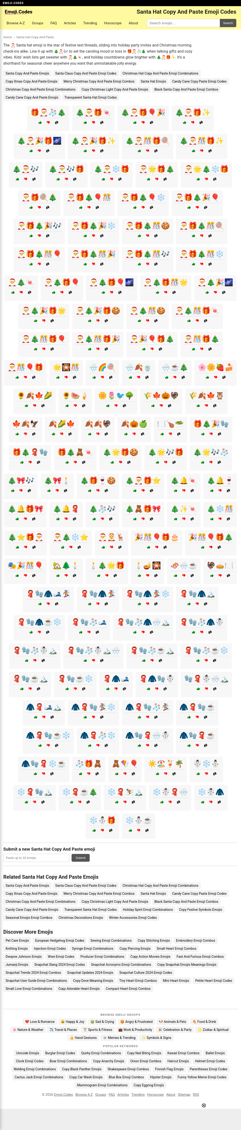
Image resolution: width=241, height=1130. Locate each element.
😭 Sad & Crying (102, 1022)
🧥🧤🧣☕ (197, 735)
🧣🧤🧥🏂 (98, 594)
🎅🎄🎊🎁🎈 (43, 339)
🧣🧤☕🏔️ (30, 679)
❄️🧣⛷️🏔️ (125, 792)
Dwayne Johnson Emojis (24, 956)
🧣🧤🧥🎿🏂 (48, 594)
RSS (196, 1095)
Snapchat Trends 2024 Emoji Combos (33, 973)
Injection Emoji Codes (50, 948)
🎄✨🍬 (183, 509)
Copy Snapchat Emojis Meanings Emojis (186, 964)
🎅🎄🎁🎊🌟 (165, 282)
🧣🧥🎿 (116, 679)
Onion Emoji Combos (145, 1061)
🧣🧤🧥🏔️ (197, 594)
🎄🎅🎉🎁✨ (93, 141)
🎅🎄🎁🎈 (62, 282)
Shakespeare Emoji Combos (128, 1069)
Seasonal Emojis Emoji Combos (29, 918)
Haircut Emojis (178, 1061)
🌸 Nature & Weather (27, 1030)
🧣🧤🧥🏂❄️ (147, 594)
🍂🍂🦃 (97, 424)
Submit (80, 858)
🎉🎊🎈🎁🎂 (156, 537)
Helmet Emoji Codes (210, 1061)
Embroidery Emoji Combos (195, 940)
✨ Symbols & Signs (156, 1038)
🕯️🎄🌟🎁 (107, 565)
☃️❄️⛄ (206, 764)
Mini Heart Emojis (176, 981)
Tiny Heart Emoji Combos (138, 981)
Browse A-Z (16, 23)
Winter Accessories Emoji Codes (133, 918)
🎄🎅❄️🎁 (111, 169)
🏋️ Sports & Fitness (97, 1030)
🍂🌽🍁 (61, 424)
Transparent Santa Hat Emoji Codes (90, 97)
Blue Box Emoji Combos (126, 1077)
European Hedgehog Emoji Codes (59, 940)
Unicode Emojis (27, 1053)
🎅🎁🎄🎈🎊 (89, 197)
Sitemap (184, 1095)
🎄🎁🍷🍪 (98, 480)
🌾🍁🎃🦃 (161, 395)
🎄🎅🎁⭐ (143, 480)
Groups (37, 23)
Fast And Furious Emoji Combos (200, 956)
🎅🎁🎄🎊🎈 (39, 254)
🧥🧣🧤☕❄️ (48, 735)
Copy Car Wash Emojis (86, 1077)
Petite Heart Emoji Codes (213, 981)
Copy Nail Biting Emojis (144, 1053)
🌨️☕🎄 (174, 367)
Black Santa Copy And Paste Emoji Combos (186, 89)
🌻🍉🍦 (75, 395)
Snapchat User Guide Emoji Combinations (36, 981)
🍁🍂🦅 (25, 424)
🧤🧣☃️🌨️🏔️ (206, 679)
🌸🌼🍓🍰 (215, 367)
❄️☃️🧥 (210, 792)
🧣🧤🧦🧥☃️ (201, 622)
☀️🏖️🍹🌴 (166, 764)
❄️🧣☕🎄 (80, 792)
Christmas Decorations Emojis (80, 918)
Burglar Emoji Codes (60, 1053)
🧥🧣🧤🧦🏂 (147, 707)
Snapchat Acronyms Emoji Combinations (121, 964)
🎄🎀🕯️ (57, 480)
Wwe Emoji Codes (61, 956)
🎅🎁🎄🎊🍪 (147, 226)
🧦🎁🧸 (88, 764)
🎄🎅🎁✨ (193, 112)
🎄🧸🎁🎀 (143, 509)
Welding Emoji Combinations (35, 1069)
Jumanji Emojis (17, 964)
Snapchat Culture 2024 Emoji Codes (145, 973)
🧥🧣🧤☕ (197, 707)
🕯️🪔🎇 (147, 565)
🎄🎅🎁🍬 (93, 112)
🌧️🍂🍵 (138, 367)
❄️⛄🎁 (102, 820)
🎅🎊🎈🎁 (25, 367)
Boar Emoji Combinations (68, 1061)
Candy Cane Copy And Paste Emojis (32, 97)
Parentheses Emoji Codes (208, 1069)
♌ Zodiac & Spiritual (213, 1030)
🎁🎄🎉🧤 (211, 424)
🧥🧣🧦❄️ (98, 735)
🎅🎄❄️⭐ (71, 537)
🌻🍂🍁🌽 (34, 395)
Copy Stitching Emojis (154, 940)
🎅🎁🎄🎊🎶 (147, 254)
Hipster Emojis (160, 1077)
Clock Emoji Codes (30, 1061)
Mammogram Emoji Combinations (102, 1085)
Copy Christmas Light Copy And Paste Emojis (115, 89)
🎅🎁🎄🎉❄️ (93, 226)
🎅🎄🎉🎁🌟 (43, 311)
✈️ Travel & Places (63, 1030)
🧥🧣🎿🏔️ (44, 707)
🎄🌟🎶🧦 (211, 452)
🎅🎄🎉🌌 (215, 282)
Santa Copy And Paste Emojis (27, 73)
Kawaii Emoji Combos (183, 1053)
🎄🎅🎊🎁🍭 (147, 141)
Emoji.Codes (63, 1095)
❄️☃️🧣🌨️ (170, 792)
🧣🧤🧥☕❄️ (39, 622)
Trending (90, 23)
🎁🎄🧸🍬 (75, 452)
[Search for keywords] (183, 23)
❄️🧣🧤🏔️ (34, 792)
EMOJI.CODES (13, 3)
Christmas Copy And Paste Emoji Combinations (41, 89)
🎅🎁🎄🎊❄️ (201, 254)
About (133, 23)
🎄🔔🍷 (220, 480)
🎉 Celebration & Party (175, 1030)
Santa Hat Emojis (153, 81)
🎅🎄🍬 (21, 282)
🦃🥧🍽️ (220, 565)
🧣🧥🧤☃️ (157, 679)
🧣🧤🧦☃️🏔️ (34, 650)
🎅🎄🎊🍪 (147, 311)
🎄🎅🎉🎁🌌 (39, 141)
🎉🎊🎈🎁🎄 (211, 537)
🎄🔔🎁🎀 (25, 509)
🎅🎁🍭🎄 (39, 197)
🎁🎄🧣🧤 (30, 452)
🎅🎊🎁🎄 (202, 339)
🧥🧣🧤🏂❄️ (93, 707)
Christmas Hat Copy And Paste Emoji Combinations (160, 73)
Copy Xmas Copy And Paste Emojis (31, 81)
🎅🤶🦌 (111, 537)
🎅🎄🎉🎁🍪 (98, 311)
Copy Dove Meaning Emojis (93, 981)
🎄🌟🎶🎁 (166, 452)
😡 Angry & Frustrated (136, 1022)
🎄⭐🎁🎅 (26, 537)
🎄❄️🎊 (220, 509)
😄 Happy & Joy (72, 1022)
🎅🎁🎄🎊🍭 (201, 226)
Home (7, 37)
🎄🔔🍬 (183, 480)
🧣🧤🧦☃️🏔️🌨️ (93, 650)
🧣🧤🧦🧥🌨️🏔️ (143, 622)
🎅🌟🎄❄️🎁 (206, 169)
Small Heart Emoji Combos (176, 948)
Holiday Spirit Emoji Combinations (148, 910)
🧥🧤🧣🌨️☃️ (147, 735)
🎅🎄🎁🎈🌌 (111, 282)
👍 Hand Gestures (83, 1038)
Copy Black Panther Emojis (81, 1069)
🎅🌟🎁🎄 (157, 169)
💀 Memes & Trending (119, 1038)
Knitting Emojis (17, 948)
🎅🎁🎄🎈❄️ (143, 197)
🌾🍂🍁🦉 (206, 395)
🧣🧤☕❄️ (75, 679)
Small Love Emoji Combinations (29, 989)
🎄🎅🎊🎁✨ (201, 141)
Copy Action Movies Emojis (150, 956)
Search (228, 23)
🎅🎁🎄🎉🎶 (39, 226)
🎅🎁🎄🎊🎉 (93, 254)
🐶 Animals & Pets (172, 1022)
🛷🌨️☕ (183, 565)
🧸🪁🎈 (125, 764)
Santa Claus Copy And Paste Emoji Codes (85, 73)
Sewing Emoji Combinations (111, 940)
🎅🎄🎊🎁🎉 (98, 339)
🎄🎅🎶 (25, 169)
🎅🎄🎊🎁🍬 (197, 311)
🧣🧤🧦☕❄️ (206, 650)
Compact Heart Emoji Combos (128, 989)
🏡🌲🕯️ (66, 565)
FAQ (53, 23)
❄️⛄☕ (138, 820)
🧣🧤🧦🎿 (89, 622)
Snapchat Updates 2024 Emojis (90, 973)
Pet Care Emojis (17, 940)
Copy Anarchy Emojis (108, 1061)
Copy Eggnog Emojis (149, 1085)
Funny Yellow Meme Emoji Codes (202, 1077)
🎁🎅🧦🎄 (48, 112)
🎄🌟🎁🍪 (120, 452)
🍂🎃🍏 (134, 424)
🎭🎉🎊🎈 (25, 565)
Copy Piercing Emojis (135, 948)
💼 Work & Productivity (135, 1030)
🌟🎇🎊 (66, 367)
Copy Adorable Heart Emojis (79, 989)
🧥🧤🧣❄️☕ (43, 764)
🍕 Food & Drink (204, 1022)
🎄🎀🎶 (21, 480)
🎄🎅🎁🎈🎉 (143, 112)
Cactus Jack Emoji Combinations (39, 1077)
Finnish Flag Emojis (169, 1069)
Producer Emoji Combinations (102, 956)
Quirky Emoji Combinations (101, 1053)
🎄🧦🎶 (102, 509)
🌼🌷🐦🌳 (116, 395)
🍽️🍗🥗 (170, 424)
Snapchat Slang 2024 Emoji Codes (59, 964)
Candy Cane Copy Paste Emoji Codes (199, 81)
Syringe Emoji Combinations (92, 948)
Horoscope (112, 23)
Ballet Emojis (215, 1053)
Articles (70, 23)
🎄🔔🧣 (66, 509)
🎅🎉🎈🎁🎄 (152, 339)
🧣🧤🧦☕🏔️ (152, 650)
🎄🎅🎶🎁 (66, 169)
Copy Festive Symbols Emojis (200, 910)
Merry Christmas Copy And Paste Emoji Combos (99, 81)
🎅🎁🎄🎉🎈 (197, 197)
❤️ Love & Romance (40, 1022)
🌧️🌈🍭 (102, 367)
